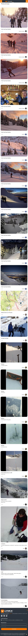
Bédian (2, 445)
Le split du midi (4, 338)
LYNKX (10, 613)
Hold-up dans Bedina (6, 29)
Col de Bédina (23, 3)
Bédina (2, 391)
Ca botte (3, 543)
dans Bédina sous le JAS (6, 472)
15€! (2, 572)
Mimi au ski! (4, 499)
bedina (2, 364)
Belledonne (17, 3)
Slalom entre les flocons (6, 312)
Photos (12, 3)
